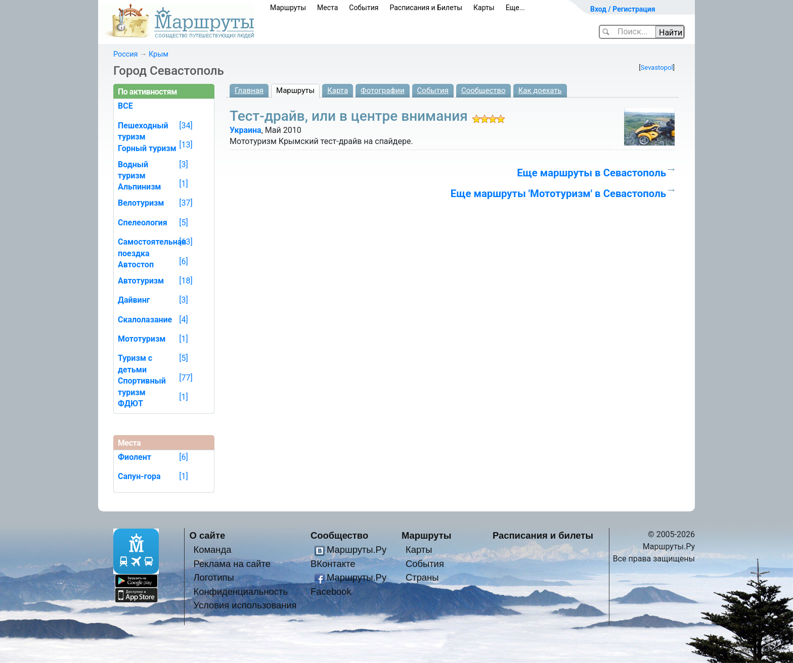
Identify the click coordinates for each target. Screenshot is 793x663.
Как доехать (540, 90)
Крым (158, 54)
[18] (185, 281)
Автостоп (136, 264)
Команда (212, 549)
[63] (185, 242)
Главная (249, 90)
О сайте (208, 535)
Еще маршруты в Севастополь (591, 173)
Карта (337, 90)
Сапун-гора (139, 476)
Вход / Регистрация (622, 9)
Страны (422, 577)
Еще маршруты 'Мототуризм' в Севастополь (558, 193)
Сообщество (483, 90)
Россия (125, 54)
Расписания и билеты (543, 535)
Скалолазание (145, 319)
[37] (185, 203)
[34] (185, 125)
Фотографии (383, 90)
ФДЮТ (130, 403)
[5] (183, 222)
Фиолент (134, 457)
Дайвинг (134, 300)
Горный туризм (147, 148)
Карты (484, 8)
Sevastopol (657, 67)
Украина (245, 130)
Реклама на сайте (232, 563)
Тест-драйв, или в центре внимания (349, 116)
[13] (185, 145)
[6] (183, 261)
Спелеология (142, 222)
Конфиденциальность (240, 591)
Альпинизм (139, 187)
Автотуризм (141, 281)
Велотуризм (141, 203)
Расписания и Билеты (425, 8)
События (363, 8)
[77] (185, 378)
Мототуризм (141, 339)
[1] (183, 183)
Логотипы (213, 577)
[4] (183, 319)
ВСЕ (125, 106)
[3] (183, 164)
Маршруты (288, 8)
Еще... (515, 8)
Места (327, 8)
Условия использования (244, 605)
